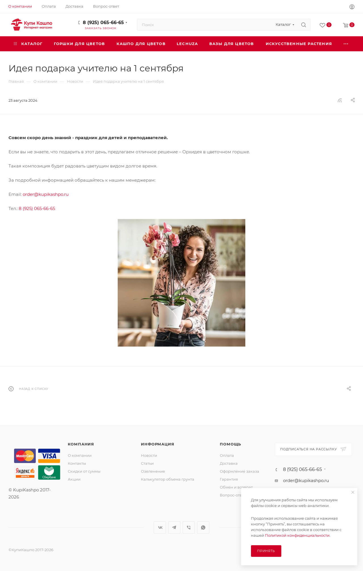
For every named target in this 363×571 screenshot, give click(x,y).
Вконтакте (160, 527)
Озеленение (153, 471)
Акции (74, 479)
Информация (157, 444)
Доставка (229, 463)
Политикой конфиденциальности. (297, 535)
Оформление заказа (239, 471)
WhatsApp (203, 527)
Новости (149, 455)
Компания (81, 444)
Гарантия (229, 479)
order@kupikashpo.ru (46, 194)
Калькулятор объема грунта (167, 479)
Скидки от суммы (84, 471)
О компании (80, 455)
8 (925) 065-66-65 (103, 22)
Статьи (147, 463)
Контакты (77, 463)
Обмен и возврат (236, 487)
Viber (189, 527)
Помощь (230, 444)
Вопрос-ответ (233, 495)
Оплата (227, 455)
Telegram (174, 527)
